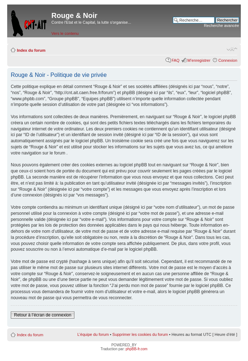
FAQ (175, 60)
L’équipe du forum (93, 334)
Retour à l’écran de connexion (42, 315)
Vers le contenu (65, 33)
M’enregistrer (198, 60)
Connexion (227, 60)
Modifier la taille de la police (232, 49)
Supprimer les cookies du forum (140, 334)
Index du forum (31, 50)
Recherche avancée (221, 25)
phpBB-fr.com (137, 349)
